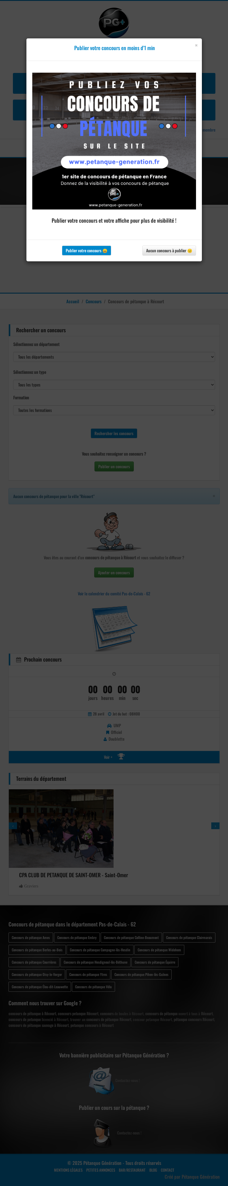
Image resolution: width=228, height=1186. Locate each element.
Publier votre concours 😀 (86, 250)
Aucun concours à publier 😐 (169, 250)
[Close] (196, 45)
